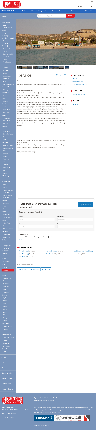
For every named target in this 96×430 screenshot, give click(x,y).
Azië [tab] (2, 362)
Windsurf (24, 11)
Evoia (4, 184)
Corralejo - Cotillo (8, 337)
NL (83, 2)
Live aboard (6, 346)
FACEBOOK (35, 269)
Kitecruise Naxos (8, 229)
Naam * (37, 218)
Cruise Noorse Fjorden (7, 42)
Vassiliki (5, 243)
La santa (5, 332)
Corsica (5, 67)
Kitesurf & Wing (36, 11)
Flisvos (5, 226)
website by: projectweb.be (41, 425)
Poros (5, 187)
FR (87, 2)
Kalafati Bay (7, 237)
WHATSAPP (23, 269)
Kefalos (5, 270)
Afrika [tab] (3, 357)
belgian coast (7, 33)
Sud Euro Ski (6, 167)
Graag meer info (61, 75)
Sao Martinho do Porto (8, 149)
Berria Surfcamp (8, 134)
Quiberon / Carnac (6, 50)
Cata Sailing (6, 234)
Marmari (5, 273)
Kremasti (6, 283)
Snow (80, 11)
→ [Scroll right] (94, 11)
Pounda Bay (6, 214)
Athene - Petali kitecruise (7, 196)
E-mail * (37, 225)
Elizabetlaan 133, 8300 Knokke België (15, 410)
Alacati (5, 309)
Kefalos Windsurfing (78, 94)
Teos (4, 303)
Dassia (5, 209)
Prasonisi (6, 292)
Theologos (6, 286)
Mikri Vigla (6, 223)
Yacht (73, 11)
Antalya (5, 318)
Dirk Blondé (49, 254)
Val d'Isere (6, 70)
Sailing (65, 11)
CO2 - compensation (7, 26)
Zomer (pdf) (76, 104)
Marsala (5, 123)
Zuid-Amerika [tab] (6, 384)
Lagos (5, 173)
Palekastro (6, 261)
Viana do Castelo (8, 145)
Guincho (5, 164)
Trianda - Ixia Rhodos (7, 280)
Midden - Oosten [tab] (7, 389)
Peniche (5, 153)
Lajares (5, 340)
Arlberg (5, 90)
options (21, 239)
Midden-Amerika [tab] (7, 378)
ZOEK (70, 16)
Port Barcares (7, 62)
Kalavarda (6, 289)
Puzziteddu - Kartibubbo (7, 119)
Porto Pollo (6, 109)
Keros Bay (6, 203)
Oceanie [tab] (4, 368)
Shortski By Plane (8, 84)
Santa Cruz (6, 159)
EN (92, 2)
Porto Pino (6, 112)
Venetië (5, 101)
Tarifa (5, 139)
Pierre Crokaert (24, 251)
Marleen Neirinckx (51, 251)
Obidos (5, 156)
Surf (46, 11)
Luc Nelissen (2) (24, 254)
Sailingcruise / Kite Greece (7, 247)
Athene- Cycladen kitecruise (8, 191)
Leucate (5, 65)
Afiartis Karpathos (6, 255)
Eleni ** (74, 79)
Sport (73, 6)
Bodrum (5, 306)
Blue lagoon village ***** (79, 84)
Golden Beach (7, 217)
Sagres (5, 170)
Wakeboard (56, 11)
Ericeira (5, 162)
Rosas (5, 137)
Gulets (5, 320)
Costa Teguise (7, 326)
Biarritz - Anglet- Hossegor (8, 55)
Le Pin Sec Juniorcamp (6, 130)
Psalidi (5, 267)
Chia (4, 107)
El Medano (6, 352)
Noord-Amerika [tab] (6, 373)
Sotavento (6, 343)
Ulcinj (4, 179)
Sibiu (4, 95)
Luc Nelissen (23, 256)
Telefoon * (75, 225)
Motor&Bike (89, 11)
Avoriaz (5, 73)
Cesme (5, 312)
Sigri (4, 298)
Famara (5, 329)
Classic (81, 6)
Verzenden (85, 205)
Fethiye (5, 315)
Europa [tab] (4, 17)
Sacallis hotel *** (77, 81)
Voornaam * (75, 218)
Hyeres (5, 59)
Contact (90, 6)
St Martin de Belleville (7, 77)
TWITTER (46, 269)
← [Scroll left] (17, 11)
